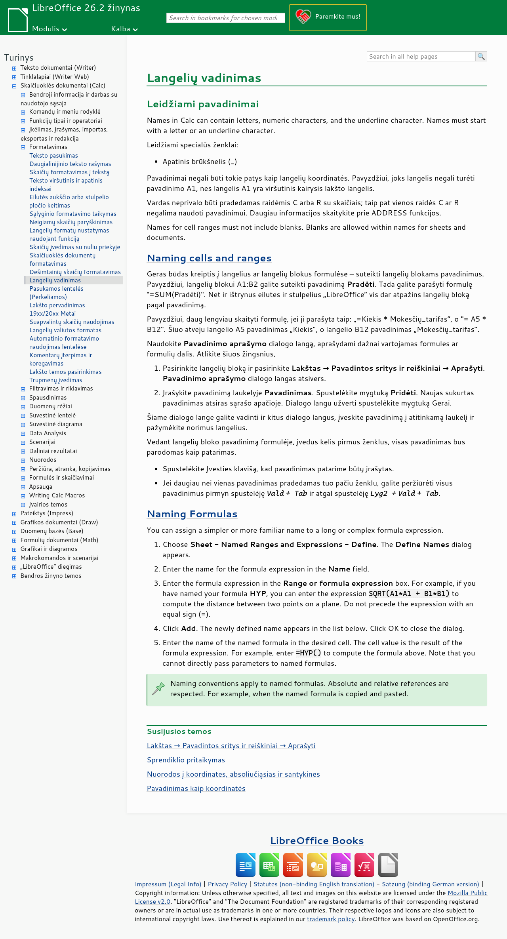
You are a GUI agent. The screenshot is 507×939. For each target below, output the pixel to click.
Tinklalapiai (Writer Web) (54, 76)
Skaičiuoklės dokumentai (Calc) (62, 85)
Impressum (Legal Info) (168, 884)
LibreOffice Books (317, 840)
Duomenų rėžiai (50, 406)
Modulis (45, 28)
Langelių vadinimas (55, 280)
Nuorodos (42, 459)
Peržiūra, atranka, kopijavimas (70, 469)
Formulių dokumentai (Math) (59, 540)
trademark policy (331, 918)
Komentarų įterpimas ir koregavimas (60, 359)
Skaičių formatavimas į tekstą (69, 172)
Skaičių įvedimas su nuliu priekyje (74, 247)
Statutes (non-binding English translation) (313, 884)
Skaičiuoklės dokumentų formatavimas (62, 259)
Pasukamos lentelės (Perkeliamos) (56, 292)
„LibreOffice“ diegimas (51, 566)
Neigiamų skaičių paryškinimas (70, 222)
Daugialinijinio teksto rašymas (70, 164)
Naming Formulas (192, 513)
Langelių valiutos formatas (65, 330)
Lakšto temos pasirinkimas (65, 372)
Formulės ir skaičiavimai (61, 477)
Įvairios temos (48, 504)
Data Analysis (47, 433)
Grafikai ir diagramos (48, 549)
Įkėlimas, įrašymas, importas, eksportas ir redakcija (64, 134)
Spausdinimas (48, 397)
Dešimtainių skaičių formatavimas (75, 272)
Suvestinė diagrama (55, 424)
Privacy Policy (227, 884)
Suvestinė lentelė (52, 415)
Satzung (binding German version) (431, 884)
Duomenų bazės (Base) (52, 531)
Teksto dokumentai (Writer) (58, 67)
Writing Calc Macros (57, 495)
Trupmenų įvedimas (55, 380)
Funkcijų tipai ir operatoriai (65, 120)
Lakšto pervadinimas (57, 305)
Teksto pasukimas (53, 155)
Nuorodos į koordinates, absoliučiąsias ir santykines (233, 774)
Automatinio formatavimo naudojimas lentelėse (64, 342)
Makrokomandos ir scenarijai (59, 558)
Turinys (19, 57)
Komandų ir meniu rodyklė (65, 111)
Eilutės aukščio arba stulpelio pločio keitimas (69, 201)
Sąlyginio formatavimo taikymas (72, 214)
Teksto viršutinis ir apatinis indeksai (66, 184)
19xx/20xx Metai (52, 313)
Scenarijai (42, 442)
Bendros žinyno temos (51, 575)
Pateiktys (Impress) (46, 513)
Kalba (120, 28)
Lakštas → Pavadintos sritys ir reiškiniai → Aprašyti (231, 745)
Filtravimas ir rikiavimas (61, 388)
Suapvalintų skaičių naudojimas (71, 322)
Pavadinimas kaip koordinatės (196, 788)
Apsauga (40, 486)
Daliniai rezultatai (53, 451)
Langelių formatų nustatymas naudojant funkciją (69, 234)
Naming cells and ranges (209, 258)
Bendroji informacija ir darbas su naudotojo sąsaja (69, 99)
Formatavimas (48, 147)
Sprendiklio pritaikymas (186, 759)
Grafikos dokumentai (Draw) (59, 522)
